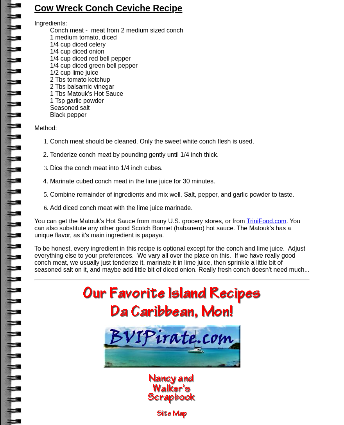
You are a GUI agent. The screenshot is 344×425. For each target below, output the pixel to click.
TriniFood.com (267, 221)
